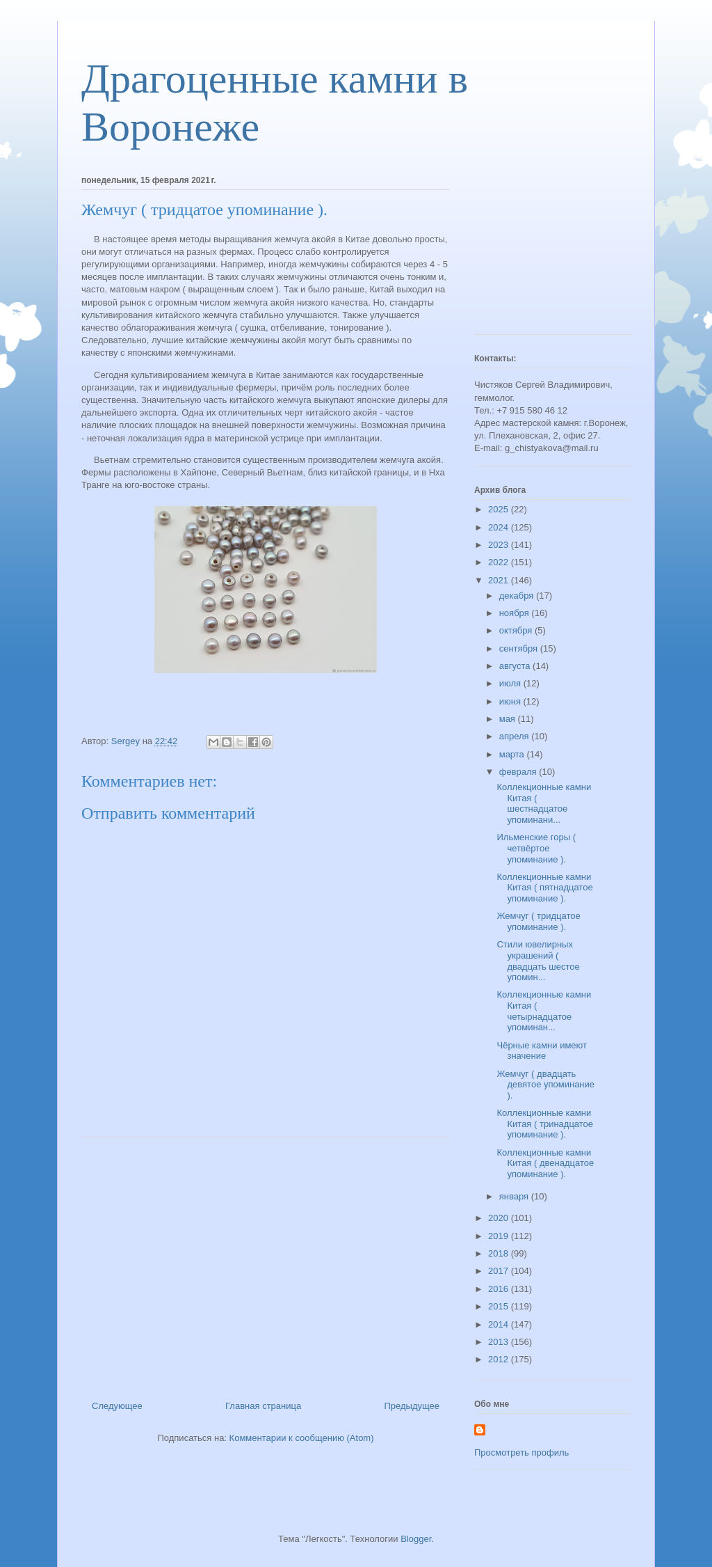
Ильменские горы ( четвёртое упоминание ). (536, 848)
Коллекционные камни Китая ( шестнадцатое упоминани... (543, 803)
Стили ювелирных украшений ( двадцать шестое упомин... (537, 960)
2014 (499, 1324)
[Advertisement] (265, 1263)
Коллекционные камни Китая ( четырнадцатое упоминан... (543, 1010)
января (515, 1196)
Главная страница (263, 1406)
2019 (499, 1236)
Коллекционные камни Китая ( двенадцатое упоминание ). (545, 1163)
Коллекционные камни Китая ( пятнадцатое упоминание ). (544, 888)
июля (511, 683)
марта (513, 754)
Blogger (415, 1539)
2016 (499, 1289)
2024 (499, 527)
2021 (499, 580)
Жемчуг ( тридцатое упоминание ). (538, 921)
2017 (499, 1271)
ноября (515, 613)
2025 (499, 509)
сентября (519, 648)
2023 (499, 545)
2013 (499, 1342)
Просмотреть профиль (521, 1452)
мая (508, 719)
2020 (499, 1218)
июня (511, 701)
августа (516, 666)
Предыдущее (411, 1406)
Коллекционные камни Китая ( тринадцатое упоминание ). (544, 1124)
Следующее (117, 1406)
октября (517, 630)
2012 (499, 1359)
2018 (499, 1253)
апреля (515, 736)
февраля (519, 771)
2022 (499, 562)
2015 (499, 1306)
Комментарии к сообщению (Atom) (301, 1438)
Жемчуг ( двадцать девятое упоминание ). (545, 1085)
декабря (517, 595)
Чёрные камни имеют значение (541, 1051)
